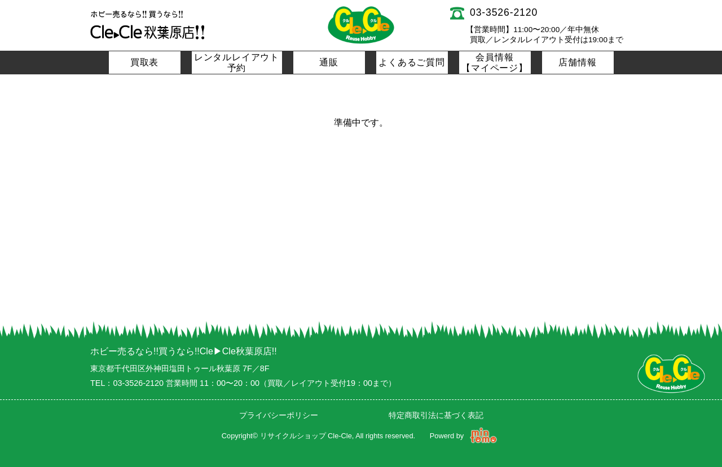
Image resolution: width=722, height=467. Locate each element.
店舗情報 (577, 62)
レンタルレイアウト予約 (236, 62)
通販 (328, 62)
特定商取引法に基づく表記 (436, 415)
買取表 (144, 62)
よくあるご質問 (411, 62)
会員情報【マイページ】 (494, 62)
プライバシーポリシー (278, 415)
